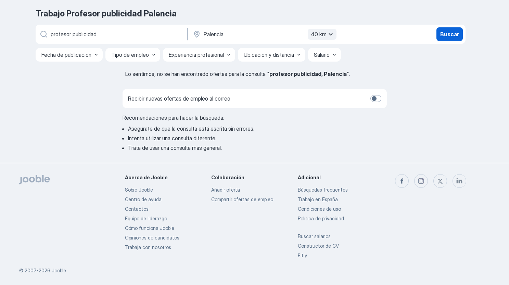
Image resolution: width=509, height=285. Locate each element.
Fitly (302, 255)
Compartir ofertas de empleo (242, 199)
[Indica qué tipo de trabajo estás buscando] (111, 34)
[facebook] (402, 181)
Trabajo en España (318, 199)
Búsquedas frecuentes (323, 190)
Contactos (137, 209)
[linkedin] (459, 181)
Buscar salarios (314, 236)
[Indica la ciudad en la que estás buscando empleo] (264, 34)
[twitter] (440, 181)
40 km (323, 34)
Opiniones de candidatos (152, 238)
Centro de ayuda (143, 199)
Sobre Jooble (139, 190)
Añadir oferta (225, 190)
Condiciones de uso (319, 209)
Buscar (449, 34)
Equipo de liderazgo (146, 218)
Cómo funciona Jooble (149, 228)
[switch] (375, 98)
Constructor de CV (318, 246)
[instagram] (421, 181)
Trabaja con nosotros (148, 247)
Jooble (59, 270)
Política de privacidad (321, 218)
